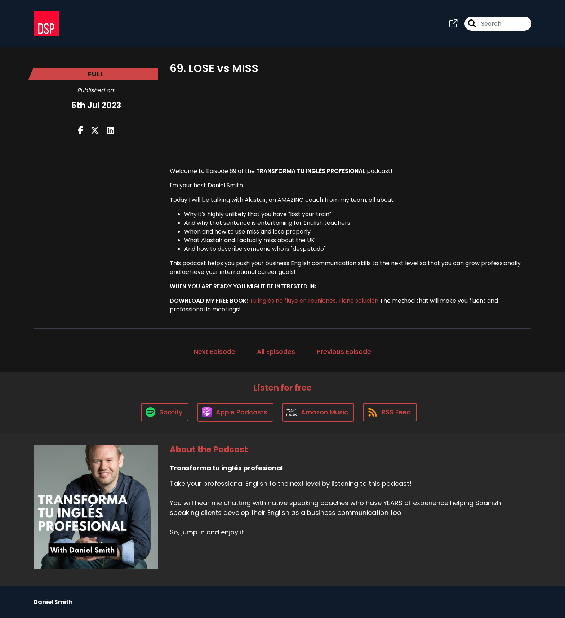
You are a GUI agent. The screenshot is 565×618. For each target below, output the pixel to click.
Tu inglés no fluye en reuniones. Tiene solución (314, 301)
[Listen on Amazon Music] (318, 412)
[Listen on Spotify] (164, 412)
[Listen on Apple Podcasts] (235, 412)
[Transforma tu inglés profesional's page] (453, 23)
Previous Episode (344, 351)
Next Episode (214, 351)
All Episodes (276, 351)
